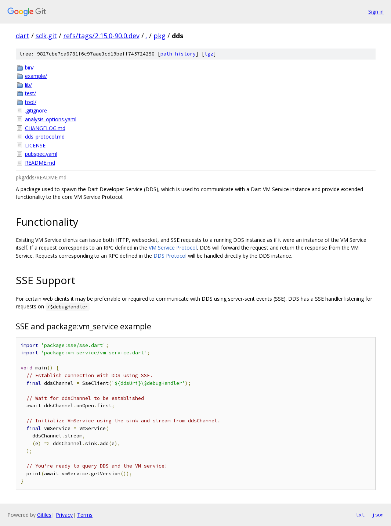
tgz (208, 54)
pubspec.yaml (41, 153)
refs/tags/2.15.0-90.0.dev (101, 35)
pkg (159, 35)
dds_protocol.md (45, 136)
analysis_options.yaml (50, 119)
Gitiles (44, 514)
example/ (36, 75)
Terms (85, 514)
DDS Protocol (170, 255)
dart (22, 35)
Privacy (64, 514)
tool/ (30, 102)
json (378, 514)
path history (178, 54)
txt (360, 514)
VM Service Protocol (173, 247)
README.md (40, 162)
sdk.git (46, 35)
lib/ (28, 84)
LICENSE (35, 145)
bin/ (29, 67)
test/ (30, 93)
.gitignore (36, 110)
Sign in (376, 11)
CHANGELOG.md (45, 128)
